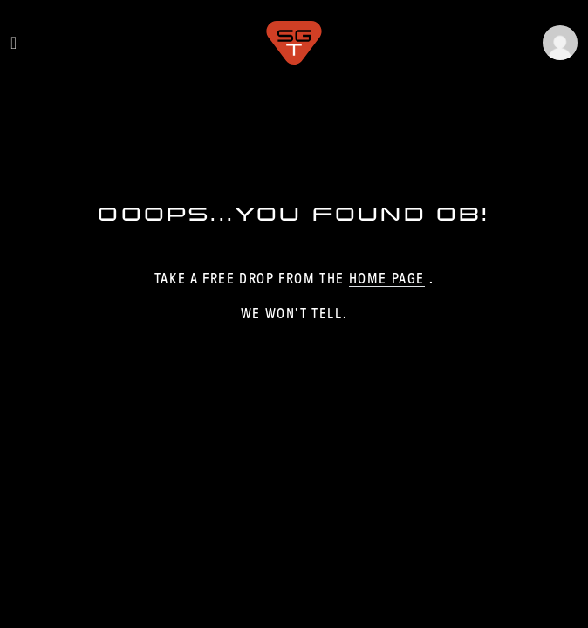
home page (387, 278)
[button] (560, 42)
